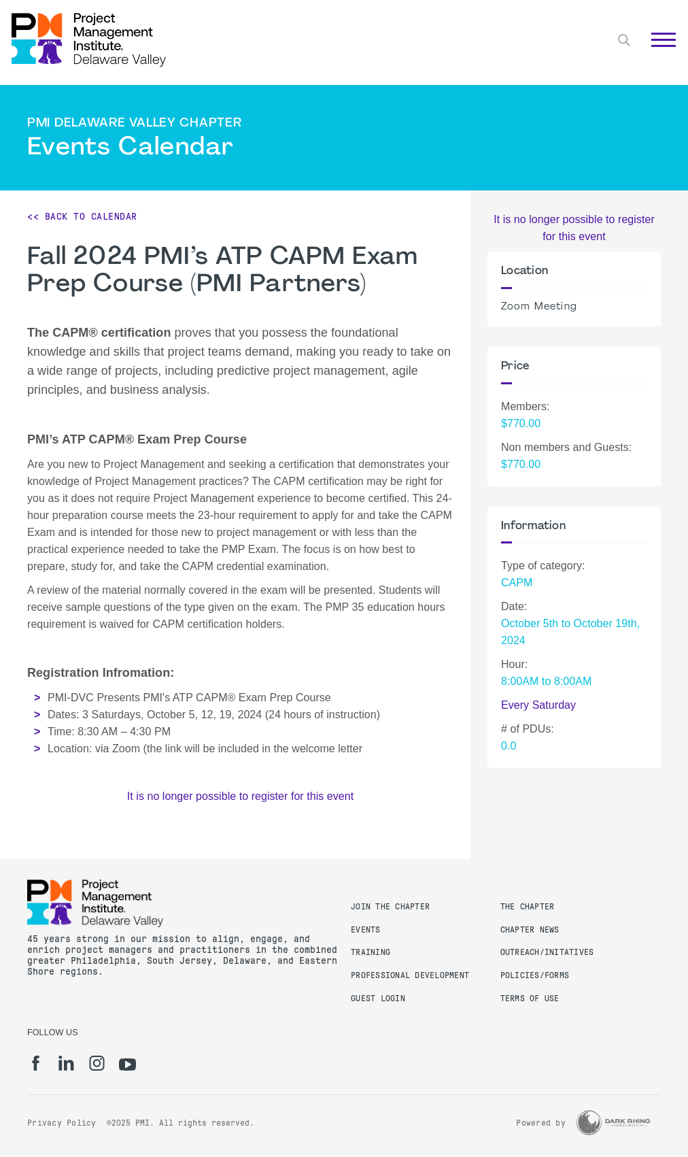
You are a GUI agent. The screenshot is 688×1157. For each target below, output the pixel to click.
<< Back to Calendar (82, 216)
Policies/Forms (535, 975)
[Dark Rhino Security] (613, 1123)
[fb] (35, 1063)
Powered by (541, 1123)
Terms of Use (530, 998)
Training (370, 952)
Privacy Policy (62, 1123)
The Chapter (527, 906)
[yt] (127, 1064)
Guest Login (378, 998)
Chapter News (530, 930)
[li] (66, 1063)
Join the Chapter (390, 906)
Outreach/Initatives (547, 952)
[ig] (96, 1063)
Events (366, 930)
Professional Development (410, 975)
